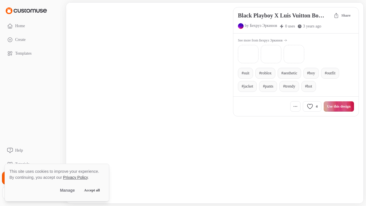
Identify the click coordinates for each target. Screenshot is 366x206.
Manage (67, 190)
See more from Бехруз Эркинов (262, 40)
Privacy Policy (75, 177)
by (261, 26)
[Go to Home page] (26, 10)
